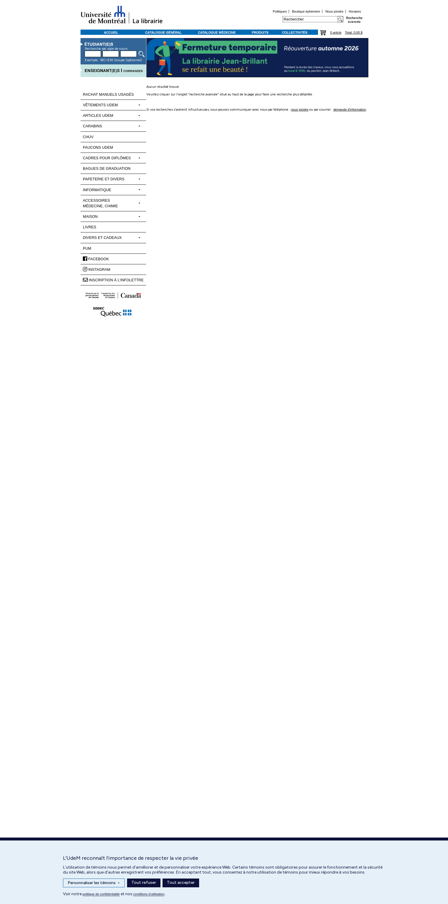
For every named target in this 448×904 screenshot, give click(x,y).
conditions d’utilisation (149, 894)
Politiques (280, 11)
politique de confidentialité (101, 894)
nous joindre (300, 109)
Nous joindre (334, 11)
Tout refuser (143, 882)
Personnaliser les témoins (94, 883)
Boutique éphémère (306, 11)
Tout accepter (181, 882)
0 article (336, 32)
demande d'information (349, 109)
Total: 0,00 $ (353, 32)
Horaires (355, 11)
